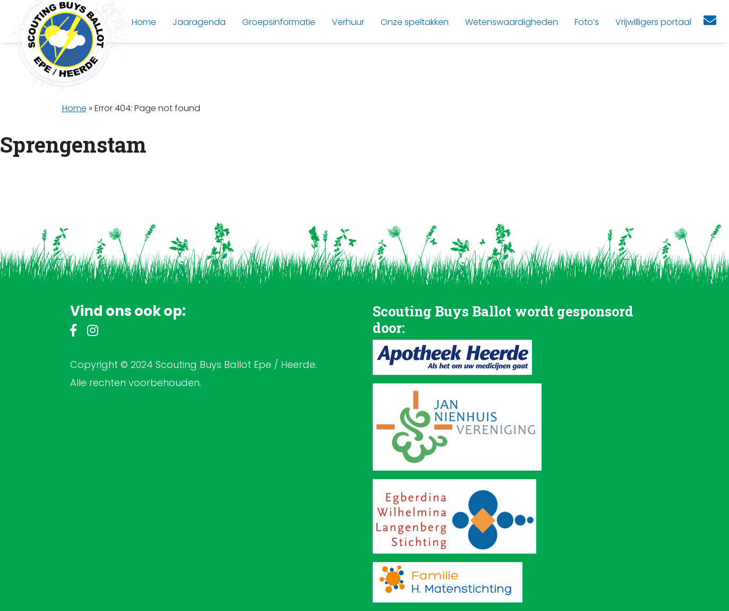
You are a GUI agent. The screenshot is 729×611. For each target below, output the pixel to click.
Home (74, 108)
